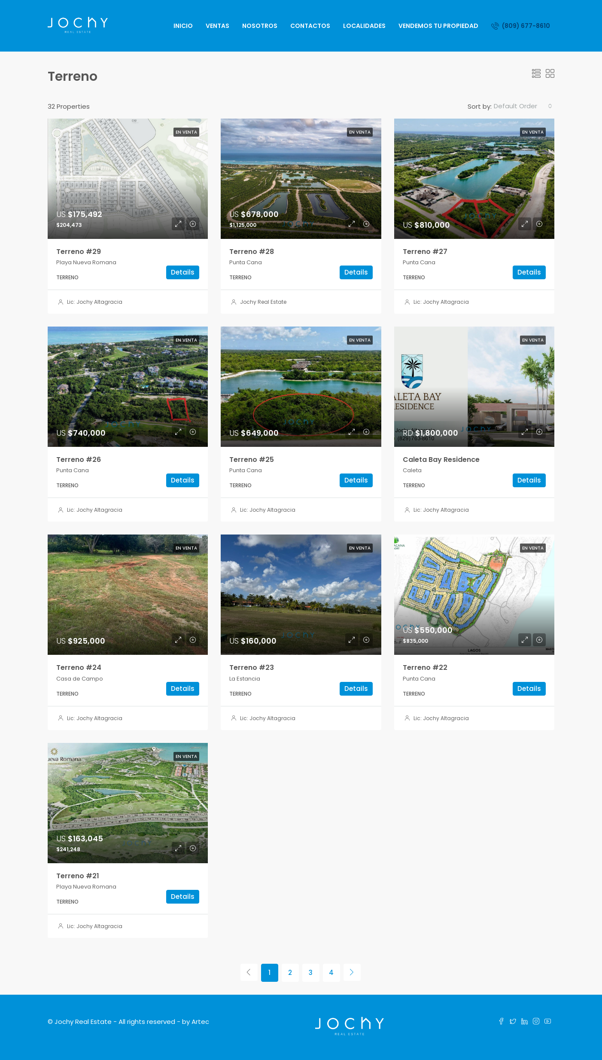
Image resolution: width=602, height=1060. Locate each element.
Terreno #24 (78, 667)
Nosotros (259, 25)
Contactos (310, 25)
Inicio (183, 25)
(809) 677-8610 (520, 25)
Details (183, 272)
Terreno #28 (251, 252)
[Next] (352, 972)
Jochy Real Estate (263, 301)
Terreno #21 (77, 876)
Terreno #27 (425, 252)
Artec (200, 1021)
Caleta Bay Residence (441, 459)
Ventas (217, 25)
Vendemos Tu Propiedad (438, 25)
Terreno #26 (78, 459)
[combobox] (523, 106)
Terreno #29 (78, 252)
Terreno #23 (251, 667)
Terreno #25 (251, 459)
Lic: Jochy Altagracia (94, 301)
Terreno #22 (425, 667)
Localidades (364, 25)
